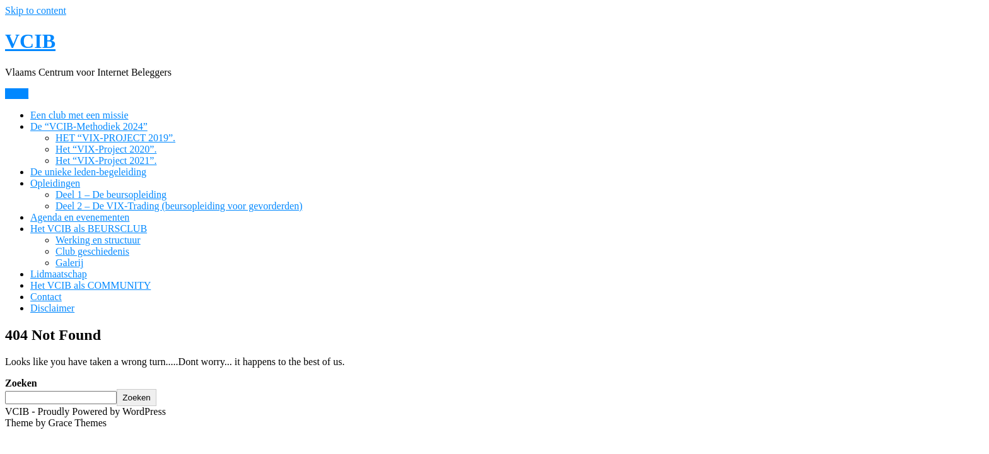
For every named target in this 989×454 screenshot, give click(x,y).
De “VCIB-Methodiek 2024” (89, 126)
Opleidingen (55, 183)
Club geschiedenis (92, 251)
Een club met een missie (79, 115)
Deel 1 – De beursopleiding (111, 194)
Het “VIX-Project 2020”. (106, 149)
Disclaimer (52, 308)
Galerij (69, 262)
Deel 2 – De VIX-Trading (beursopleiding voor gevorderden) (179, 206)
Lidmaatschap (58, 274)
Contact (46, 296)
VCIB (30, 41)
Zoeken (21, 383)
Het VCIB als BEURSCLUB (88, 228)
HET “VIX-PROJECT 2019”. (115, 137)
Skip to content (35, 10)
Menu (16, 93)
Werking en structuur (98, 240)
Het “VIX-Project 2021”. (106, 160)
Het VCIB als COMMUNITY (90, 285)
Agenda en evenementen (79, 217)
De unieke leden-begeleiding (88, 171)
